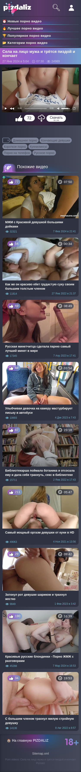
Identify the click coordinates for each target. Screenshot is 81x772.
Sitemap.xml (40, 753)
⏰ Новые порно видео (22, 21)
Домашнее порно (25, 140)
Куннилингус (38, 146)
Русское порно (44, 153)
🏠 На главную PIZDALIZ (27, 740)
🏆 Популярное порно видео (26, 35)
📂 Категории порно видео (25, 43)
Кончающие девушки (55, 140)
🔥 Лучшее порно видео (22, 28)
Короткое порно (15, 146)
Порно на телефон (17, 153)
